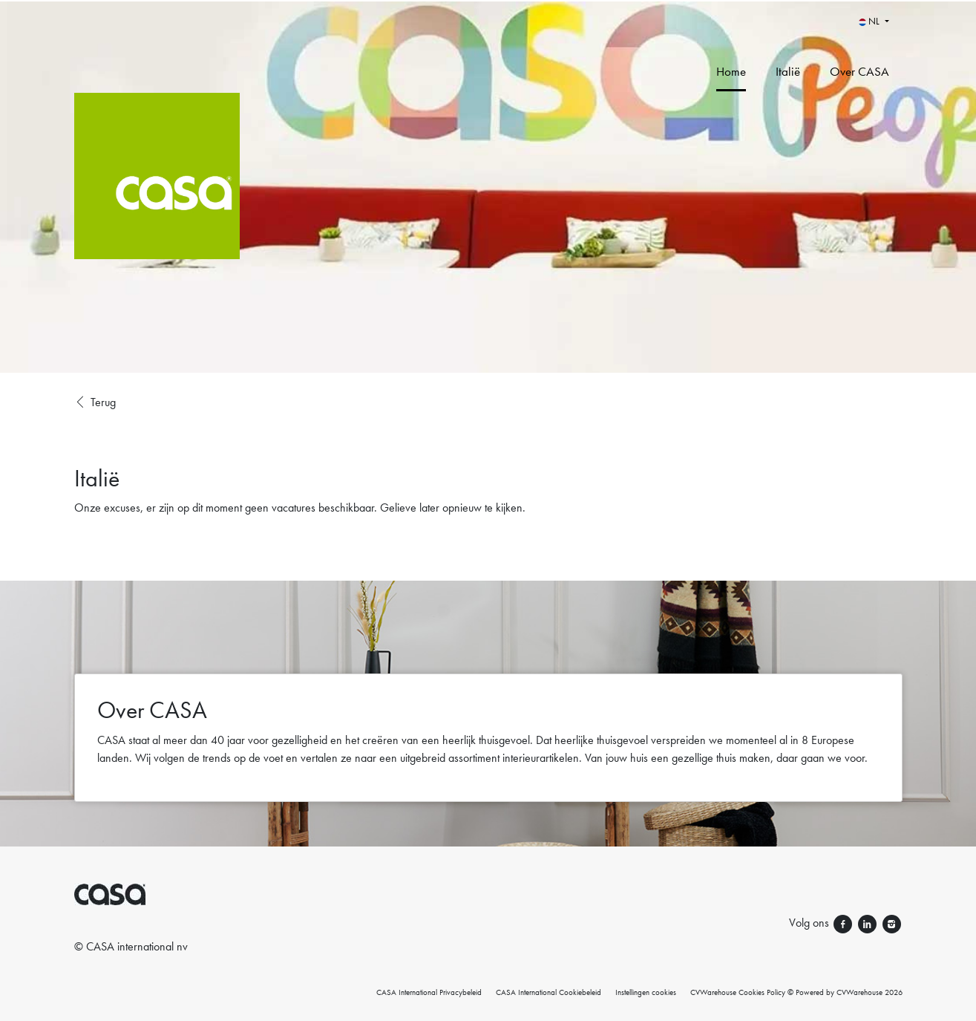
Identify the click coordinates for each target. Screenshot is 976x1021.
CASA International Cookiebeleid (548, 992)
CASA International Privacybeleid (429, 992)
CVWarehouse (859, 992)
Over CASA (859, 71)
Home (731, 71)
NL (870, 21)
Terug (95, 402)
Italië (788, 71)
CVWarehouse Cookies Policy (737, 992)
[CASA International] (239, 187)
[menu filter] (488, 0)
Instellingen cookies (645, 992)
